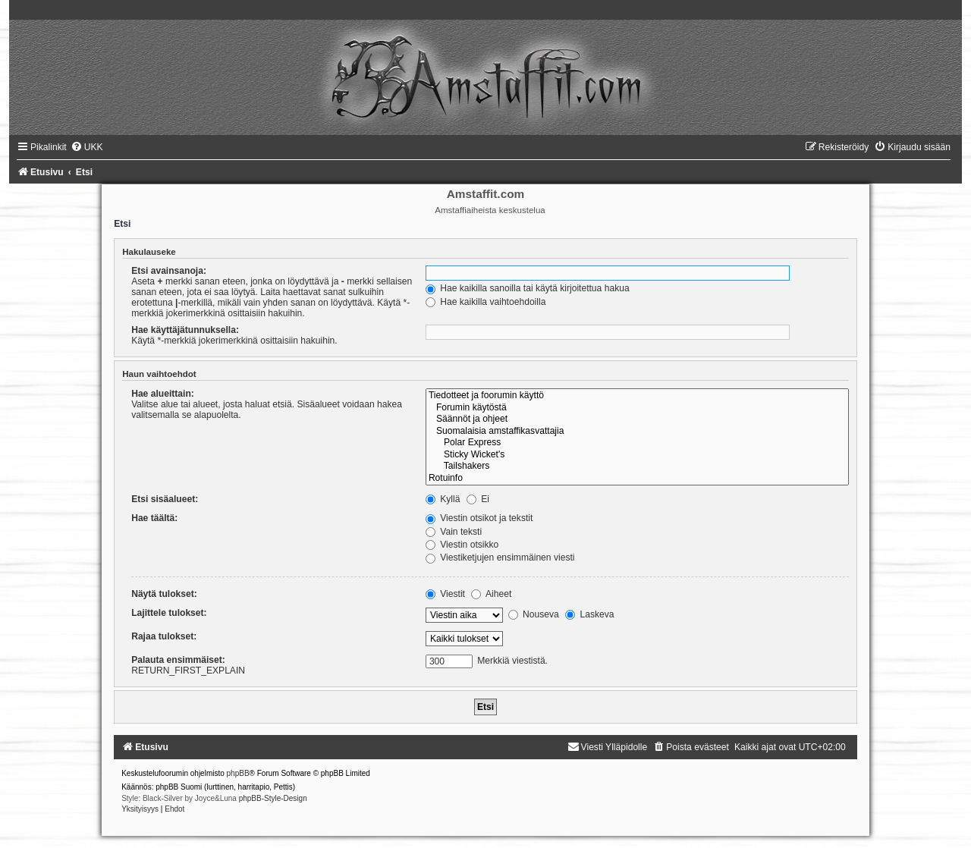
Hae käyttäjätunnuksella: (185, 330)
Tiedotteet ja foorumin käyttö (637, 396)
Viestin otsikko (462, 544)
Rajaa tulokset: (163, 636)
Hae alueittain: (162, 393)
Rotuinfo (637, 479)
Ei (478, 499)
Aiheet (491, 594)
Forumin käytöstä (637, 408)
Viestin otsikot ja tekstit (479, 518)
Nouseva (533, 614)
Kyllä (443, 499)
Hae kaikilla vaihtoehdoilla (486, 302)
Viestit (445, 594)
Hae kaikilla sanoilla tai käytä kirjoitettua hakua (528, 288)
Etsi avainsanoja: (168, 270)
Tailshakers (637, 466)
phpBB (238, 773)
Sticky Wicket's (637, 455)
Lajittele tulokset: (168, 613)
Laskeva (589, 614)
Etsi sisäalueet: (164, 499)
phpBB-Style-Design (273, 798)
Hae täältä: (154, 518)
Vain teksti (454, 531)
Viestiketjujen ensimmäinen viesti (500, 557)
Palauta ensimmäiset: (178, 660)
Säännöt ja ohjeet (637, 419)
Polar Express (637, 443)
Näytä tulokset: (164, 594)
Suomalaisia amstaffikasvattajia (637, 432)
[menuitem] (87, 147)
